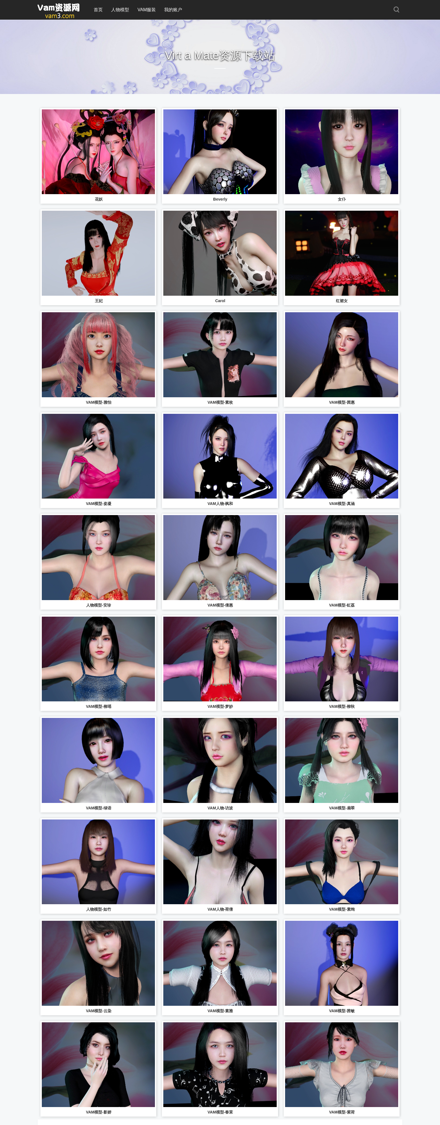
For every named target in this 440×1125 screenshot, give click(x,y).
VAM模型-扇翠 (342, 808)
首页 (98, 9)
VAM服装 (147, 9)
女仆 (342, 199)
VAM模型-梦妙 (220, 706)
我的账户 (173, 9)
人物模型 (120, 9)
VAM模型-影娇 (98, 1112)
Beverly (220, 199)
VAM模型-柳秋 (342, 706)
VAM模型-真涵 (342, 503)
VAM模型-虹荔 (342, 605)
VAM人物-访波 (220, 808)
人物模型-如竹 (98, 909)
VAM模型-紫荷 (342, 1112)
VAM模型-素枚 (220, 402)
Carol (220, 301)
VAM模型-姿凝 (98, 503)
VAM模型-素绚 (342, 909)
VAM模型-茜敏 (342, 1011)
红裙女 (342, 301)
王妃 (99, 301)
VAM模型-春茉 (220, 1112)
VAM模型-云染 (98, 1011)
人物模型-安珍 (98, 605)
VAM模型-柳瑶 (98, 706)
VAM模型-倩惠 (220, 605)
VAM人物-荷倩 (220, 909)
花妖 (99, 199)
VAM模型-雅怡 (98, 402)
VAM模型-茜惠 (342, 402)
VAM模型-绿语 (98, 808)
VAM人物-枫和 (220, 503)
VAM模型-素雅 (220, 1011)
